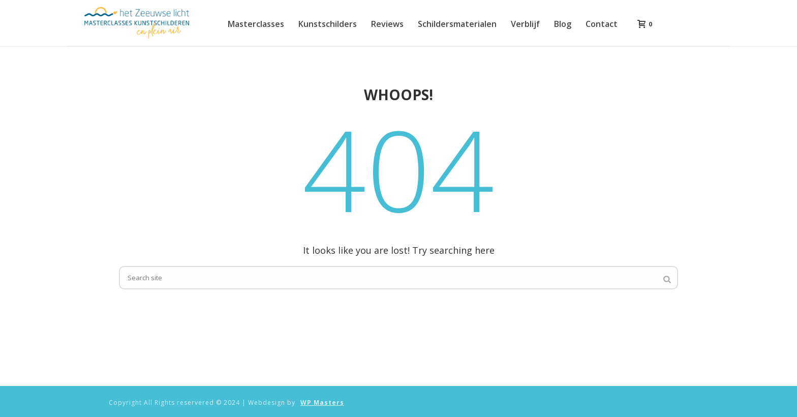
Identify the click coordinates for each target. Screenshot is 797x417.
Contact (602, 23)
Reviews (387, 23)
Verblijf (525, 23)
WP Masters (322, 403)
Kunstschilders (327, 23)
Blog (562, 23)
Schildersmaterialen (457, 23)
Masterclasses (256, 23)
